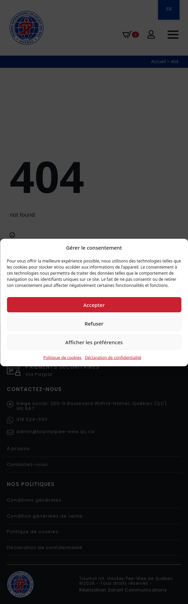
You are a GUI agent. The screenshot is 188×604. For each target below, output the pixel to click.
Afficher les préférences (94, 350)
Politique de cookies (62, 366)
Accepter (94, 313)
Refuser (94, 332)
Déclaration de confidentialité (113, 366)
